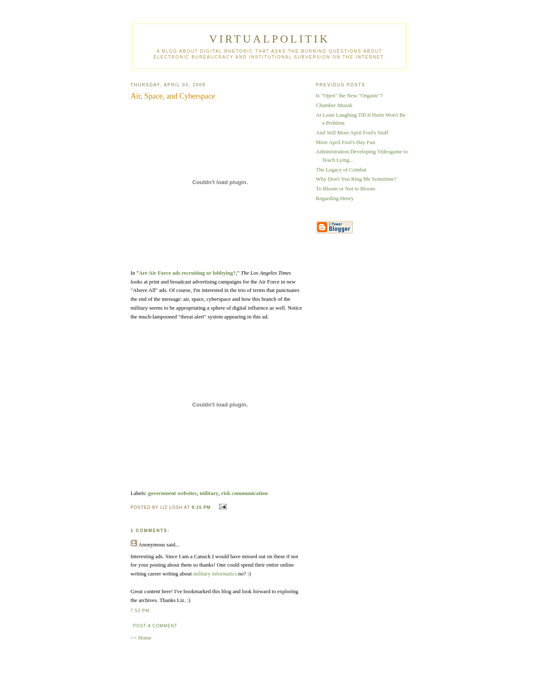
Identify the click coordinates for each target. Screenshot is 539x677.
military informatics (215, 573)
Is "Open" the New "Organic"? (349, 95)
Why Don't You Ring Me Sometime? (356, 179)
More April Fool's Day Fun (345, 142)
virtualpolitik (269, 39)
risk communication (244, 493)
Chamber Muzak (334, 105)
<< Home (141, 637)
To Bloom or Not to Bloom (345, 188)
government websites (172, 493)
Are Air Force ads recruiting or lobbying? (187, 273)
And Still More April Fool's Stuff (352, 132)
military (209, 493)
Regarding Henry (335, 198)
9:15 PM (201, 507)
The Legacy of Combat (341, 169)
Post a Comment (155, 625)
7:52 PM (140, 610)
